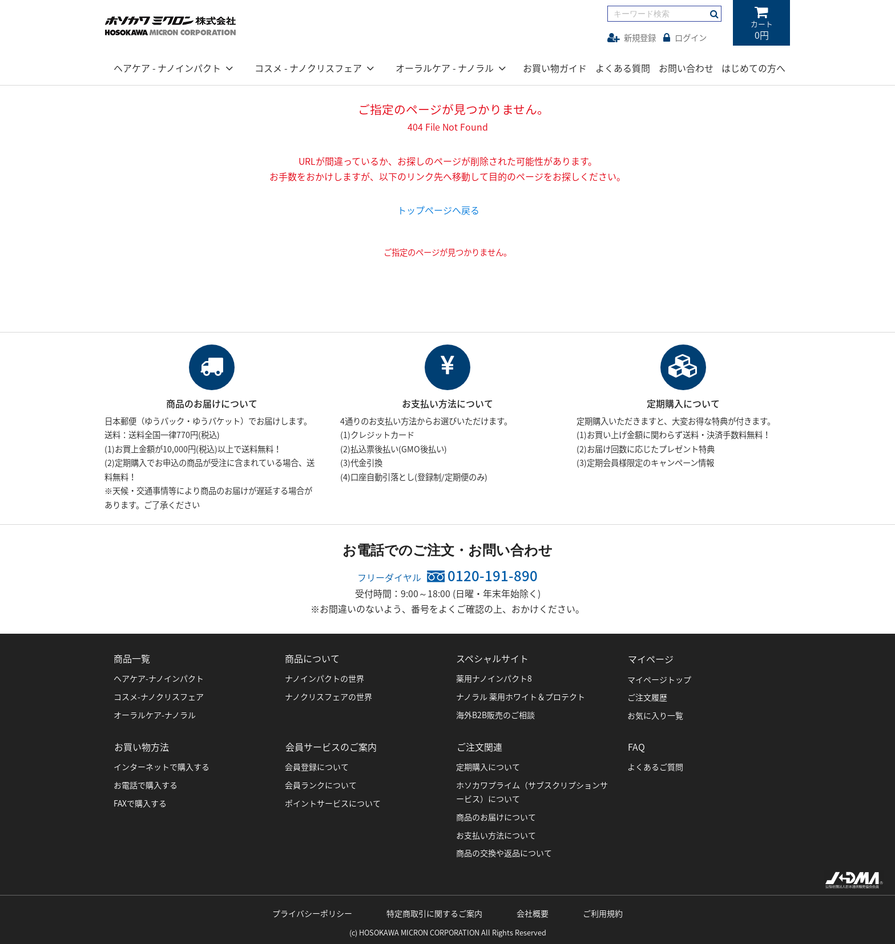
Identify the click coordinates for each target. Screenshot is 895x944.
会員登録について (317, 763)
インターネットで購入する (161, 763)
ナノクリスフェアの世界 (328, 694)
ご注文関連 (479, 744)
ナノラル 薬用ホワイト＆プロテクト (520, 694)
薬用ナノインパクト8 (494, 676)
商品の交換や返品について (504, 850)
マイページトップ (659, 676)
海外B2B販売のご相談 (495, 713)
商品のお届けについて (496, 813)
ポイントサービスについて (333, 800)
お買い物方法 (141, 744)
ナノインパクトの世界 (324, 676)
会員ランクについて (321, 782)
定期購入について (488, 763)
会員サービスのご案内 (330, 744)
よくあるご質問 (655, 763)
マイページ (650, 656)
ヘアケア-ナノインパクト (159, 676)
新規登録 (631, 37)
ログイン (685, 37)
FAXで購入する (140, 800)
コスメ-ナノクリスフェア (159, 694)
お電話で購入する (146, 782)
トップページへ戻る (438, 210)
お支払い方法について (496, 831)
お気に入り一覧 (655, 713)
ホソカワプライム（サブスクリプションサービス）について (532, 788)
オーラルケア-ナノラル (155, 713)
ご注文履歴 (647, 694)
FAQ (635, 744)
